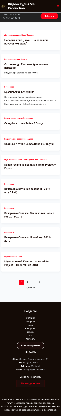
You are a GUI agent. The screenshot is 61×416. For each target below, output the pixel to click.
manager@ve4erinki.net (34, 369)
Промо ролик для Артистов (35, 160)
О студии (30, 318)
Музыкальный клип (13, 160)
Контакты (30, 339)
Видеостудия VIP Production (22, 6)
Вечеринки (9, 87)
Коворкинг (30, 328)
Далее (30, 287)
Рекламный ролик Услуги (15, 59)
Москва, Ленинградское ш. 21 (34, 359)
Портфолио (30, 321)
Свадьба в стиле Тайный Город (23, 123)
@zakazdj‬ (35, 366)
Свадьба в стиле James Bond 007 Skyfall (29, 143)
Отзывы (30, 332)
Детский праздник (12, 35)
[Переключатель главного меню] (58, 6)
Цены (30, 325)
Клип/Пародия (27, 35)
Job (30, 335)
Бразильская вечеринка (19, 91)
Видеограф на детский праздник (18, 118)
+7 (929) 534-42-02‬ (33, 362)
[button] (49, 16)
